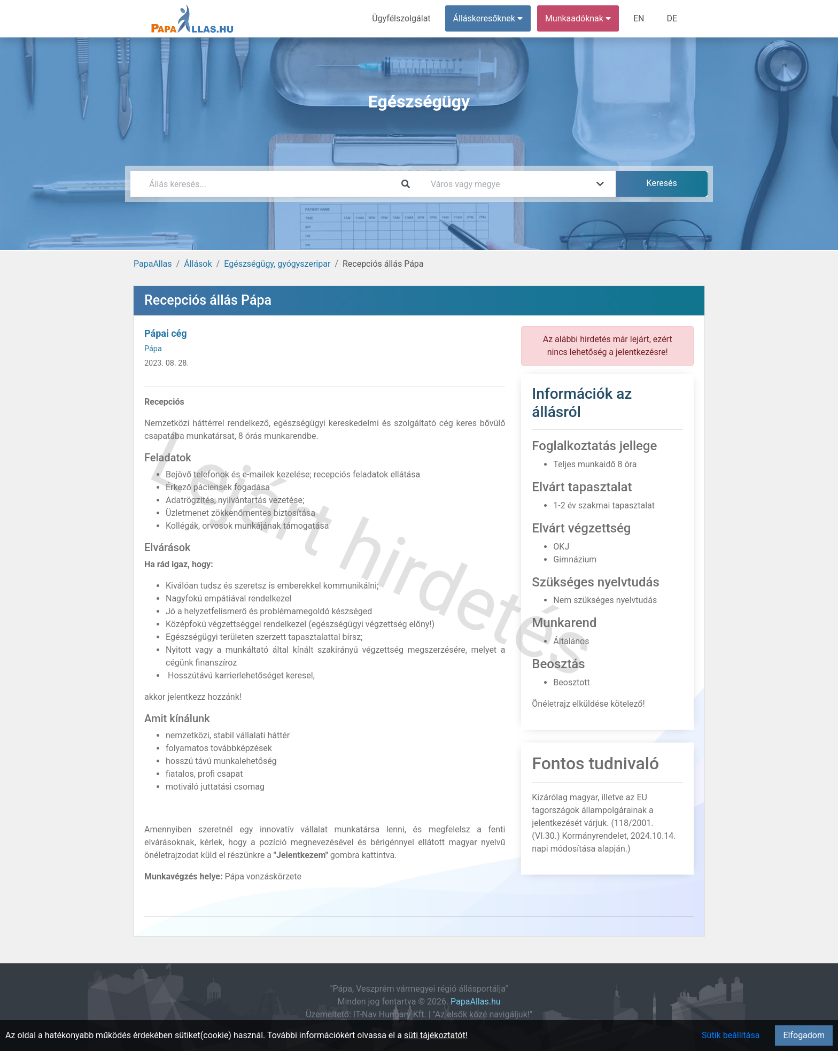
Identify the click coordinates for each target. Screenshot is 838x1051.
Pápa (153, 348)
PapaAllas (153, 264)
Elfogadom (804, 1035)
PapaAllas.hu (475, 1001)
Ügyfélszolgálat (401, 18)
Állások (198, 264)
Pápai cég (165, 333)
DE (671, 18)
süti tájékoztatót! (436, 1035)
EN (639, 18)
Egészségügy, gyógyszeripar (277, 264)
